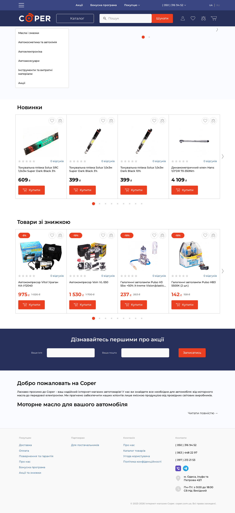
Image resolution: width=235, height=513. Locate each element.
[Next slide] (217, 58)
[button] (143, 94)
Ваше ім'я (36, 352)
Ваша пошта (109, 352)
